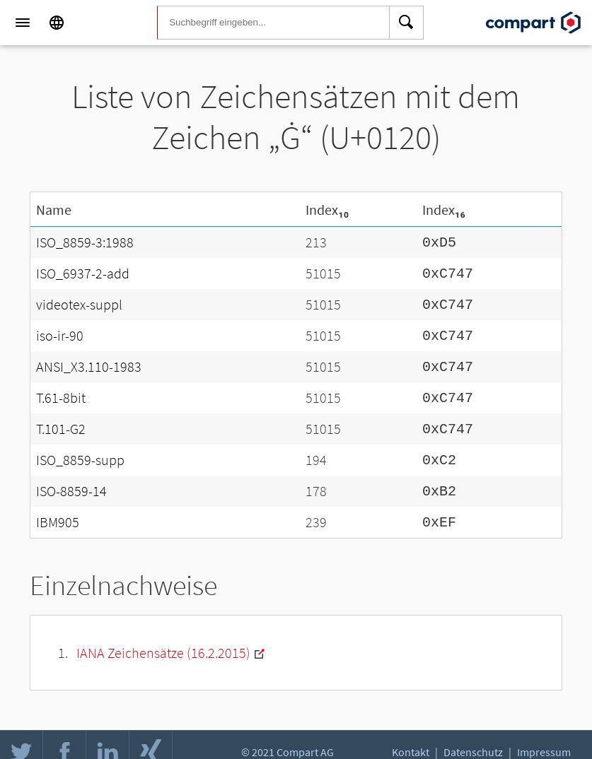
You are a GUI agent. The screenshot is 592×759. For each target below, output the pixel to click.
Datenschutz (473, 749)
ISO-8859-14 (71, 479)
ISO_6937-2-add (82, 271)
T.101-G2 (61, 419)
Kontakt (410, 749)
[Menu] (23, 23)
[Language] (57, 23)
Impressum (544, 749)
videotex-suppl (79, 301)
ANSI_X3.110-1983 (88, 360)
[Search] (407, 23)
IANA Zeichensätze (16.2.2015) (163, 638)
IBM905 (57, 508)
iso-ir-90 (59, 330)
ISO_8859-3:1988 (85, 241)
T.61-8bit (61, 390)
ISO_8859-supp (80, 449)
